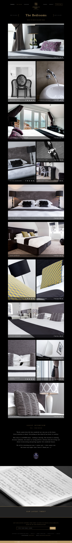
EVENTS (45, 4)
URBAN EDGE (42, 535)
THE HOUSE (19, 4)
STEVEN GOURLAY (31, 535)
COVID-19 (32, 533)
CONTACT (51, 4)
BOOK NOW (58, 4)
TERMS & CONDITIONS (41, 533)
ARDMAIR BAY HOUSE (24, 533)
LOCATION (26, 4)
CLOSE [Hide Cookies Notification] (70, 541)
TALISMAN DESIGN (47, 535)
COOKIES (58, 533)
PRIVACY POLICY (51, 533)
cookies (18, 541)
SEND (53, 528)
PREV (13, 15)
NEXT (58, 15)
